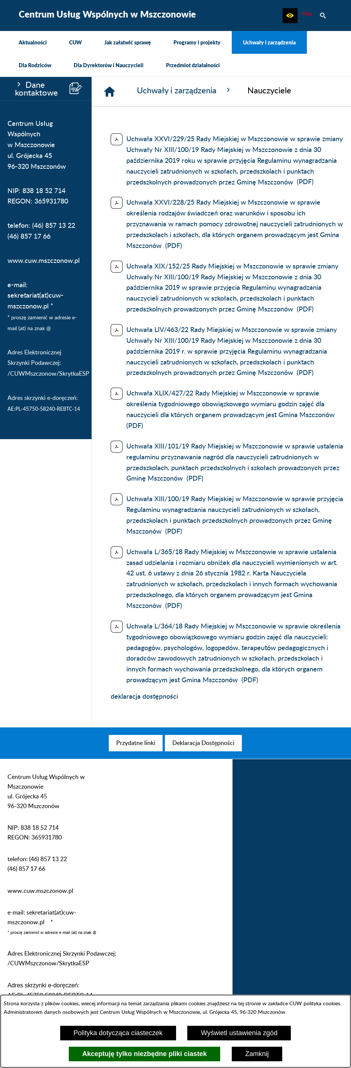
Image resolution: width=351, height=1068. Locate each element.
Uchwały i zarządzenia (185, 90)
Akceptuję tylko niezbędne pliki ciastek (144, 1054)
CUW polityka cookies (314, 1003)
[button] (290, 15)
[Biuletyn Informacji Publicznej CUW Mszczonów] (306, 15)
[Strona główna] (109, 91)
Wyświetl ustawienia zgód (239, 1033)
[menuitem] (32, 42)
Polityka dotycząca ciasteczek (118, 1033)
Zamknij (257, 1054)
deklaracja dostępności (144, 696)
